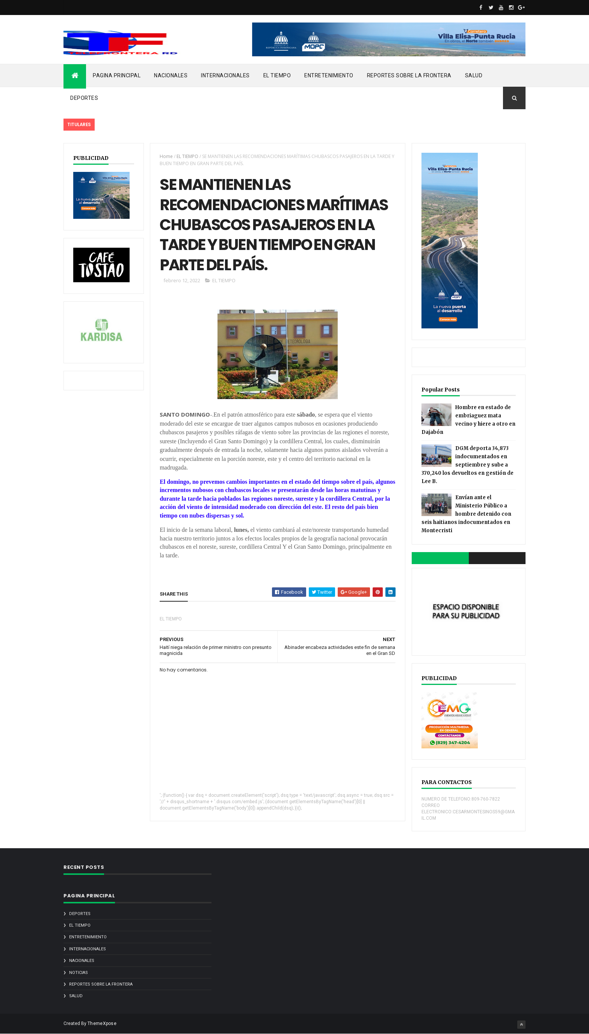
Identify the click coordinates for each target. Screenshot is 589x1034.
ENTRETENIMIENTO (328, 75)
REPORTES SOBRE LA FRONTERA (409, 75)
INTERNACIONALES (225, 75)
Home (166, 156)
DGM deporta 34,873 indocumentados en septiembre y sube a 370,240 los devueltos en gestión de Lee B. (467, 465)
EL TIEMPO (277, 75)
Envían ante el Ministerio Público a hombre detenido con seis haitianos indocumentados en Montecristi (466, 514)
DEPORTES (84, 98)
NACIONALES (170, 75)
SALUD (474, 75)
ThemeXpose (102, 1023)
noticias (78, 972)
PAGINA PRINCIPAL (116, 75)
